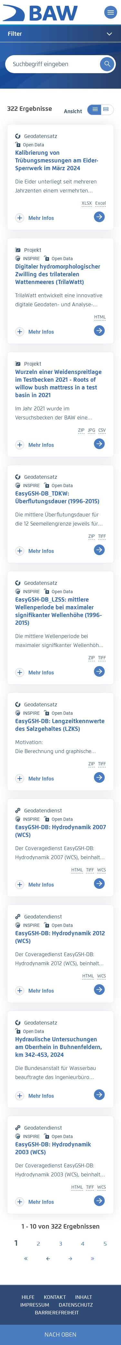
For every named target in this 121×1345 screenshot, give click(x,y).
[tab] (60, 34)
